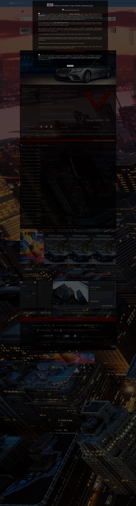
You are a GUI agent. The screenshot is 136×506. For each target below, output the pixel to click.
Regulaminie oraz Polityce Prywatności (58, 57)
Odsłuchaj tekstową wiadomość (71, 10)
